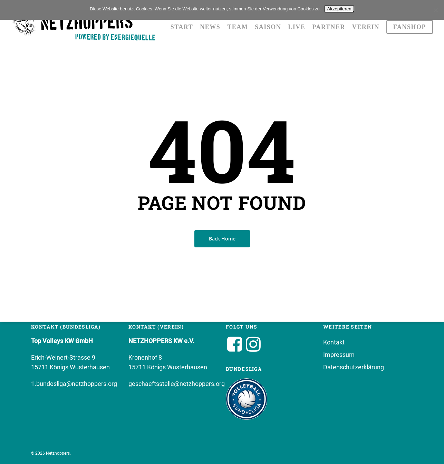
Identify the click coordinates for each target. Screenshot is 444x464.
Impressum (339, 354)
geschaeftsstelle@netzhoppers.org (176, 383)
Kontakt (334, 342)
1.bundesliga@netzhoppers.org (74, 383)
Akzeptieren (339, 8)
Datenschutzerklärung (353, 367)
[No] (435, 10)
